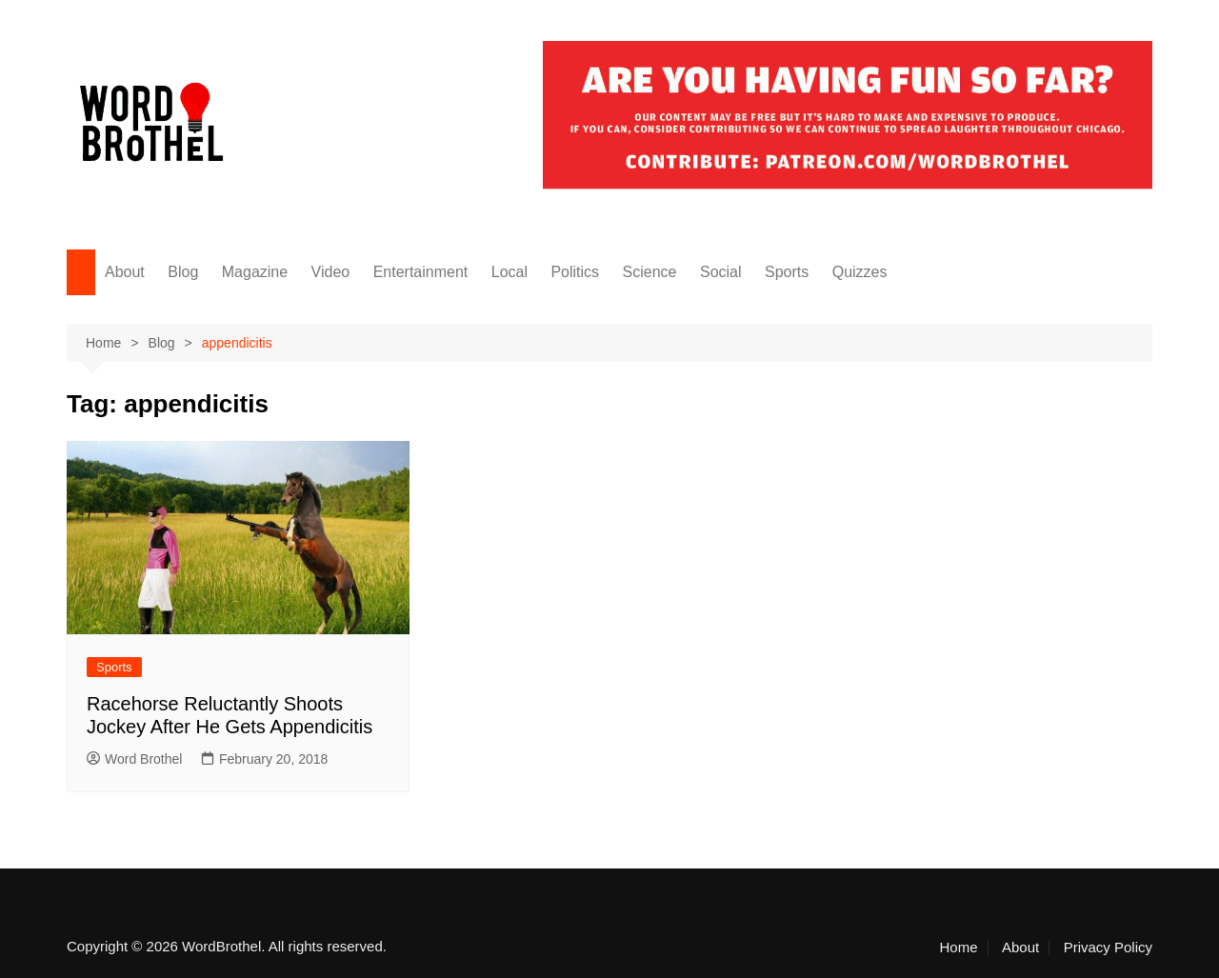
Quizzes (860, 272)
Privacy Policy (1108, 947)
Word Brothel (134, 759)
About (125, 272)
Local (509, 272)
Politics (574, 272)
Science (650, 272)
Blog (183, 272)
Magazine (255, 272)
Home (959, 947)
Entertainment (421, 272)
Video (330, 272)
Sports (787, 272)
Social (721, 272)
